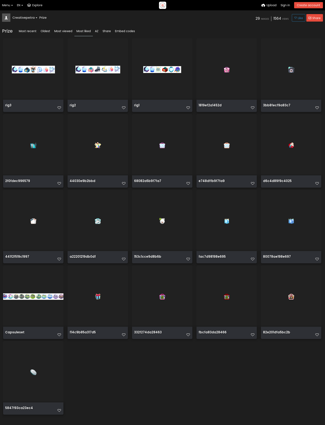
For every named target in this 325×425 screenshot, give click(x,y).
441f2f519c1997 (16, 261)
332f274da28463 (147, 338)
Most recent (27, 31)
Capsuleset (14, 338)
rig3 (8, 107)
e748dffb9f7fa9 (211, 184)
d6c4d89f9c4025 (276, 184)
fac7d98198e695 (211, 261)
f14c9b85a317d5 (82, 338)
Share (107, 31)
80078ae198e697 (276, 261)
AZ (96, 31)
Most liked (83, 31)
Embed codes (125, 31)
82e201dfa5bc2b (276, 338)
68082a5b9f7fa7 (147, 184)
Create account (308, 5)
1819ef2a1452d (209, 107)
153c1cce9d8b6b (146, 261)
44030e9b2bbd (82, 184)
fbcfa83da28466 (211, 338)
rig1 (136, 107)
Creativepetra (24, 17)
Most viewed (63, 31)
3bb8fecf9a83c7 (276, 107)
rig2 (73, 107)
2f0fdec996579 (17, 184)
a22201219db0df (82, 261)
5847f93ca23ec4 (18, 415)
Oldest (45, 31)
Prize (43, 17)
